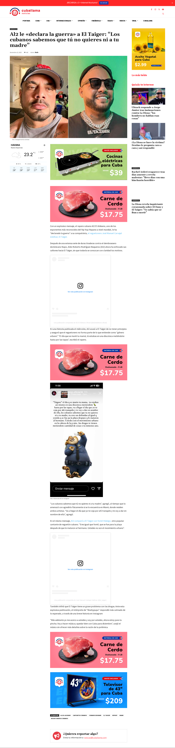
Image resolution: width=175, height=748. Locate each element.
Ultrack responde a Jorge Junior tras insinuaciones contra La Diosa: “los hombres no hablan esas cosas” (146, 113)
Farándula (13, 29)
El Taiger (106, 715)
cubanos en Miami (95, 715)
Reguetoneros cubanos (59, 718)
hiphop (114, 715)
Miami (121, 715)
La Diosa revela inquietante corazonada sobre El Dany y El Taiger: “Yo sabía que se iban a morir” (147, 208)
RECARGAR (103, 3)
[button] (163, 14)
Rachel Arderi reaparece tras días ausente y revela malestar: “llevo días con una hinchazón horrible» (148, 176)
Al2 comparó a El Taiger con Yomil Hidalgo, (91, 520)
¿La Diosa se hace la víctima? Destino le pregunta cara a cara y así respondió (148, 145)
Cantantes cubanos (80, 715)
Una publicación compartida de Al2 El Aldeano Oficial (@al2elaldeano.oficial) (80, 323)
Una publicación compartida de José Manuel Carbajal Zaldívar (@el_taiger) (80, 600)
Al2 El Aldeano (65, 715)
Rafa (36, 52)
